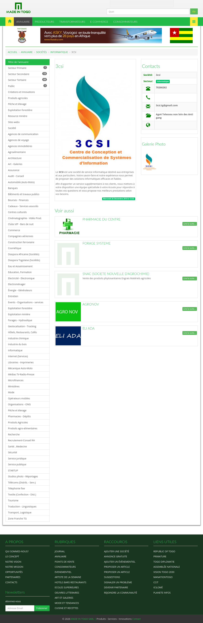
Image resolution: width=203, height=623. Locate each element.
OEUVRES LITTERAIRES (67, 592)
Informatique (59, 52)
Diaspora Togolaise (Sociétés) (24, 260)
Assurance (13, 170)
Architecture (15, 158)
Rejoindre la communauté (120, 592)
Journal (60, 551)
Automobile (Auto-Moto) (21, 182)
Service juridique (17, 458)
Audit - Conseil (16, 176)
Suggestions (112, 577)
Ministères (14, 386)
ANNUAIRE (23, 21)
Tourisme (13, 500)
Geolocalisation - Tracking (22, 326)
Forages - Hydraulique (20, 320)
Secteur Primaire (27, 68)
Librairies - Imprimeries (21, 362)
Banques (13, 188)
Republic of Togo (164, 551)
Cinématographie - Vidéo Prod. (25, 218)
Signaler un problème (118, 582)
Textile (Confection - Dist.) (22, 494)
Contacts (151, 66)
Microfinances (15, 380)
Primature (159, 556)
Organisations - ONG (19, 404)
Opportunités (14, 572)
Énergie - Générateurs (20, 290)
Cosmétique (14, 248)
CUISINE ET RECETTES (66, 608)
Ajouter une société (116, 551)
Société (12, 128)
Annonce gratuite (115, 556)
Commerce (14, 230)
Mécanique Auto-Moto (20, 368)
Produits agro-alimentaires (22, 428)
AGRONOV (91, 304)
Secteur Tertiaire (27, 80)
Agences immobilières (20, 146)
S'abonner (41, 608)
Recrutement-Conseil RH (21, 440)
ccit (155, 582)
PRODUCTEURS (44, 21)
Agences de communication (23, 134)
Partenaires (12, 577)
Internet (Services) (18, 356)
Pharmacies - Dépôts (19, 416)
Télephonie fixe (16, 488)
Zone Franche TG (17, 518)
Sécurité (12, 452)
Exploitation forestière (20, 110)
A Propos (116, 3)
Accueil (12, 52)
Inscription (160, 3)
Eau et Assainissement (20, 266)
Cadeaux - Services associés (23, 206)
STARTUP (13, 470)
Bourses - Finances (18, 200)
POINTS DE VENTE (64, 561)
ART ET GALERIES (64, 597)
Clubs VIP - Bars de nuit (21, 224)
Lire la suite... (189, 223)
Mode (11, 392)
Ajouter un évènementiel (120, 561)
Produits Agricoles (18, 422)
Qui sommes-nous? (17, 551)
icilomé (158, 587)
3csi (60, 66)
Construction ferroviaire (21, 242)
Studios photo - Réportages (23, 476)
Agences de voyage (18, 140)
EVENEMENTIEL (63, 572)
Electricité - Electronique (21, 278)
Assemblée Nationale (166, 566)
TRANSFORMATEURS (72, 21)
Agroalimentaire (17, 152)
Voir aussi (64, 210)
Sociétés (41, 52)
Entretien (13, 296)
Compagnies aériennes (20, 236)
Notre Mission (14, 566)
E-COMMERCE (99, 21)
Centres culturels (17, 212)
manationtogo (163, 577)
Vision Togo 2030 (163, 572)
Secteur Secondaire (27, 74)
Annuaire (27, 52)
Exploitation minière (19, 314)
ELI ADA (88, 328)
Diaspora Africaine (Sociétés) (23, 254)
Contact (126, 3)
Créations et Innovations (21, 92)
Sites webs (14, 122)
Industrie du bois (17, 344)
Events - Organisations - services (25, 302)
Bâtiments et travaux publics (23, 194)
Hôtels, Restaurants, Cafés (22, 332)
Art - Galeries (15, 164)
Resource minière (17, 116)
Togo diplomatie (163, 561)
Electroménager (16, 284)
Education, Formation (20, 272)
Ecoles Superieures (67, 587)
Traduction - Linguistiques (22, 506)
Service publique (17, 464)
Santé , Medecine (17, 446)
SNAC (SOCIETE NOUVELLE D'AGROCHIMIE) (116, 274)
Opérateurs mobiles (19, 398)
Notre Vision (13, 561)
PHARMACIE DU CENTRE (101, 219)
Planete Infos (162, 592)
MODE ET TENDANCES (67, 603)
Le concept (12, 556)
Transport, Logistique (20, 512)
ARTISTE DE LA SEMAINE (68, 577)
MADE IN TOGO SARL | (84, 618)
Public (27, 86)
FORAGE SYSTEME (97, 243)
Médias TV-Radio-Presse (21, 374)
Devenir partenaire (116, 587)
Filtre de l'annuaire (18, 62)
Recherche (14, 434)
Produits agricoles (18, 98)
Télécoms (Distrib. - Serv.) (22, 482)
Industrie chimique (18, 338)
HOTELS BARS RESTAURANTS (70, 582)
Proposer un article (117, 566)
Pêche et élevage (17, 104)
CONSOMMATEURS (125, 21)
